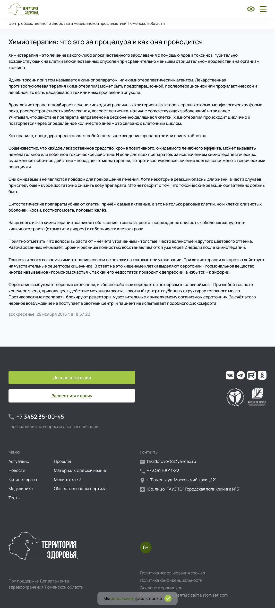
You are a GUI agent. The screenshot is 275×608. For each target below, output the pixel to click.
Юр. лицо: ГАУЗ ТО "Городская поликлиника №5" (190, 489)
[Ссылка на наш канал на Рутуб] (251, 375)
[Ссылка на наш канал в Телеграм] (240, 375)
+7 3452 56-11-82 (159, 471)
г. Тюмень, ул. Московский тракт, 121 (178, 480)
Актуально (19, 461)
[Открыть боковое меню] (262, 9)
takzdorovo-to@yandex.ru (168, 461)
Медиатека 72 (67, 479)
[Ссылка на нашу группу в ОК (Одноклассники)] (262, 375)
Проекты (62, 461)
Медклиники (21, 488)
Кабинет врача (23, 479)
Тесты (14, 498)
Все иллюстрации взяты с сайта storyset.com (184, 595)
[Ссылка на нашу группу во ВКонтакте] (230, 375)
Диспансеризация (72, 377)
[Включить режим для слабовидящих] (251, 9)
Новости (17, 470)
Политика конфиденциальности (171, 580)
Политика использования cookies (172, 573)
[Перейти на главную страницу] (24, 9)
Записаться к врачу (72, 396)
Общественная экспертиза (80, 488)
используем (123, 598)
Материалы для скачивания (80, 470)
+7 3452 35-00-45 (36, 416)
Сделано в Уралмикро (161, 587)
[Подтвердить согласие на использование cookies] (168, 598)
